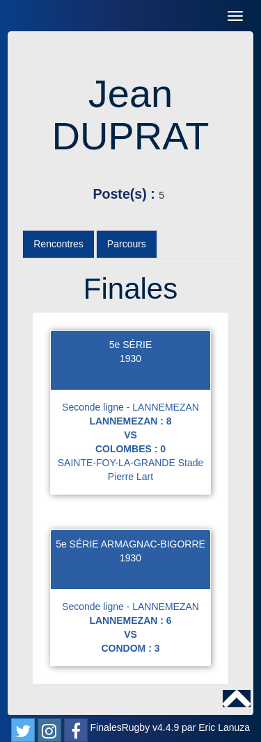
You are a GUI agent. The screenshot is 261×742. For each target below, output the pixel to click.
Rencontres (58, 243)
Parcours (126, 243)
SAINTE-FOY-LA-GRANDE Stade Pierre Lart (131, 469)
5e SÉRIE (130, 344)
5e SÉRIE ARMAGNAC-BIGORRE (130, 544)
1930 (130, 358)
